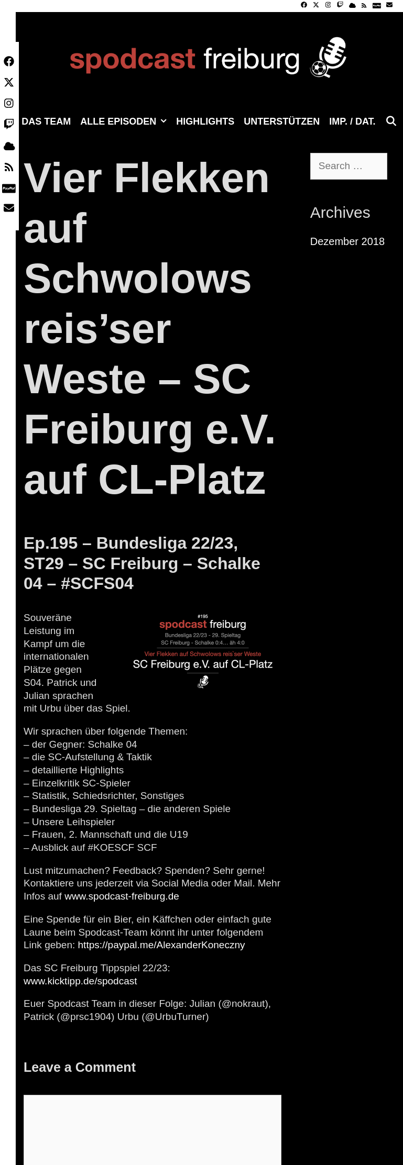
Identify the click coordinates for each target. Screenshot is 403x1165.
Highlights (205, 121)
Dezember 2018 (347, 241)
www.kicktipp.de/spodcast (80, 980)
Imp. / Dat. (352, 121)
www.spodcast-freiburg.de (121, 896)
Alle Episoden (125, 121)
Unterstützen (282, 121)
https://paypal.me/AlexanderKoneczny (161, 944)
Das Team (46, 121)
